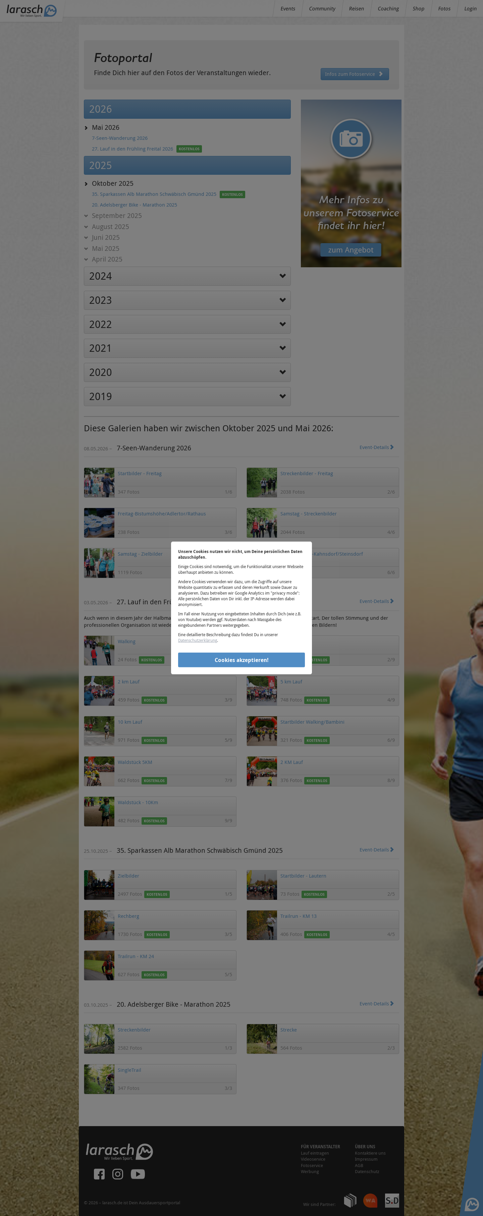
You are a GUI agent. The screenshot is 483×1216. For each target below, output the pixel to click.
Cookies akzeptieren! (242, 659)
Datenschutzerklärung (197, 640)
